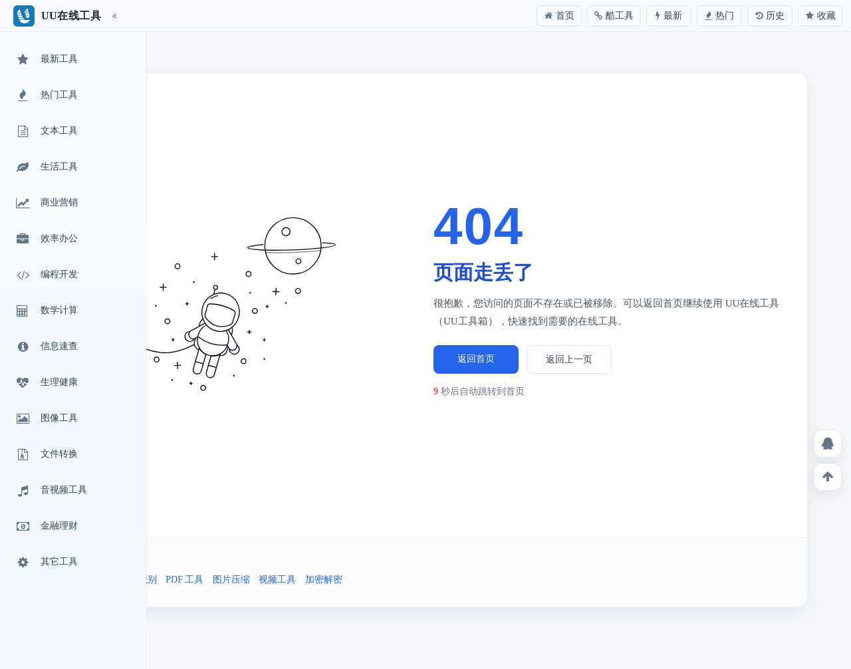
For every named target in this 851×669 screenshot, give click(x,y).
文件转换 (46, 455)
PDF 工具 (184, 580)
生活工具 (46, 167)
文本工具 (46, 131)
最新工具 (46, 59)
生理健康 (46, 383)
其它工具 (46, 562)
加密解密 (323, 580)
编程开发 (46, 275)
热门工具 (46, 95)
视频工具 (277, 580)
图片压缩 (231, 580)
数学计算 (46, 311)
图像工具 (46, 419)
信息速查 (46, 347)
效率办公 (46, 239)
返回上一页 (569, 359)
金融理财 (46, 526)
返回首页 (476, 359)
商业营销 (46, 203)
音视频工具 (50, 490)
